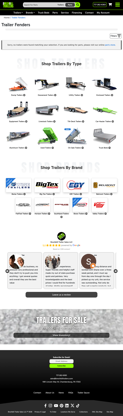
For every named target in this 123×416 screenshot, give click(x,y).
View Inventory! (61, 335)
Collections (83, 412)
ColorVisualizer (9, 181)
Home (7, 17)
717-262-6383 (61, 375)
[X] (73, 405)
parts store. (110, 45)
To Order (53, 412)
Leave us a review (61, 294)
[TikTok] (78, 405)
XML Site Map (97, 412)
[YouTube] (56, 405)
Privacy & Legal (40, 412)
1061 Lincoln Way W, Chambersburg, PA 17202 (62, 382)
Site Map (110, 412)
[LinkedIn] (67, 405)
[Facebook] (45, 405)
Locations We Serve (68, 412)
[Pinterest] (62, 405)
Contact (37, 392)
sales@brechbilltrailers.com (61, 378)
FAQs (70, 392)
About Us (50, 392)
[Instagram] (51, 405)
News (61, 392)
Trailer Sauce (84, 392)
